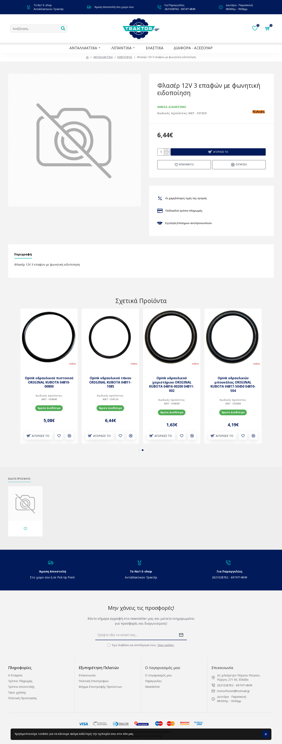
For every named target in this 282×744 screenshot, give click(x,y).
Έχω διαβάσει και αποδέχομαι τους (141, 645)
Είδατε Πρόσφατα (21, 474)
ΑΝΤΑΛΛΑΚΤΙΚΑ (103, 57)
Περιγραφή (24, 255)
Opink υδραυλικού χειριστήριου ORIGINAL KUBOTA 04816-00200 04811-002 (171, 379)
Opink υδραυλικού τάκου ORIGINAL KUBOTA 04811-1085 (110, 377)
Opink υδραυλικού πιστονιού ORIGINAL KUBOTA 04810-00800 (49, 377)
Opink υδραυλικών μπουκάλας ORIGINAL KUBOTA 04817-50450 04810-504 (233, 379)
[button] (139, 445)
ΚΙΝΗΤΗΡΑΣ (124, 57)
